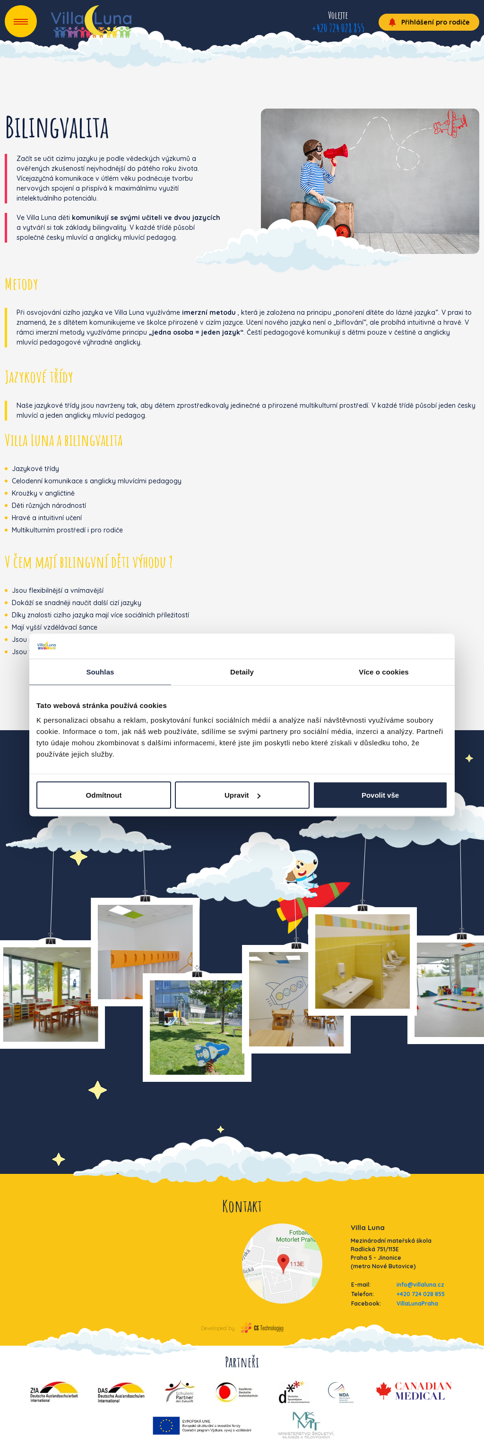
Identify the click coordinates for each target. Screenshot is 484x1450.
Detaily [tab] (242, 671)
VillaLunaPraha (417, 1303)
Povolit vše (380, 795)
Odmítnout (104, 795)
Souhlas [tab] (100, 671)
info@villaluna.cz (420, 1284)
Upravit (242, 795)
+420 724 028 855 (337, 28)
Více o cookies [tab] (384, 671)
